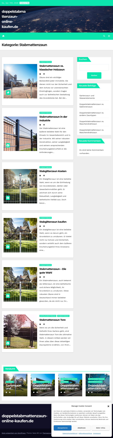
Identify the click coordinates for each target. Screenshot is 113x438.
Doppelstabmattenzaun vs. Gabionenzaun (42, 388)
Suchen (83, 59)
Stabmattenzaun (45, 62)
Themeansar (47, 433)
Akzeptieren (63, 428)
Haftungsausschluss (85, 433)
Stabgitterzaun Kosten (52, 171)
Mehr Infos (100, 428)
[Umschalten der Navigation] (109, 36)
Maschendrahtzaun (95, 381)
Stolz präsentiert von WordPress (14, 433)
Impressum (97, 433)
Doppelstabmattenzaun (48, 315)
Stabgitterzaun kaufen (52, 221)
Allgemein (9, 381)
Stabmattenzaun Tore (52, 319)
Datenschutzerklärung (70, 433)
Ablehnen (82, 428)
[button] (108, 406)
